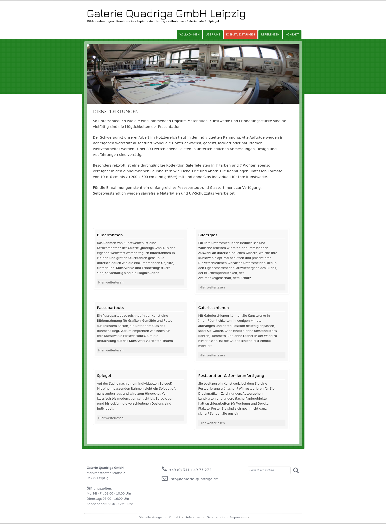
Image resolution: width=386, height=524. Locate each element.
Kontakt (292, 34)
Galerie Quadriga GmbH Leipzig (166, 13)
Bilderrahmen (110, 234)
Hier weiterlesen (111, 282)
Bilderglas (207, 234)
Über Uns (213, 34)
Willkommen (189, 34)
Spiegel (104, 375)
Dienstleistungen (240, 34)
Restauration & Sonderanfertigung (231, 375)
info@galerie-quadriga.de (193, 478)
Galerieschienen (213, 307)
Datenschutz (216, 517)
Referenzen (270, 34)
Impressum (238, 517)
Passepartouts (110, 307)
